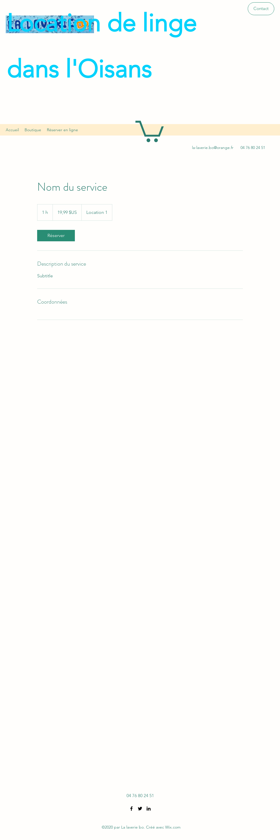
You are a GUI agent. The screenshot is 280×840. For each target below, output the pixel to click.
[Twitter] (140, 808)
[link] (56, 235)
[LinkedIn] (148, 808)
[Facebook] (131, 808)
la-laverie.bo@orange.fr (212, 147)
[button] (261, 8)
